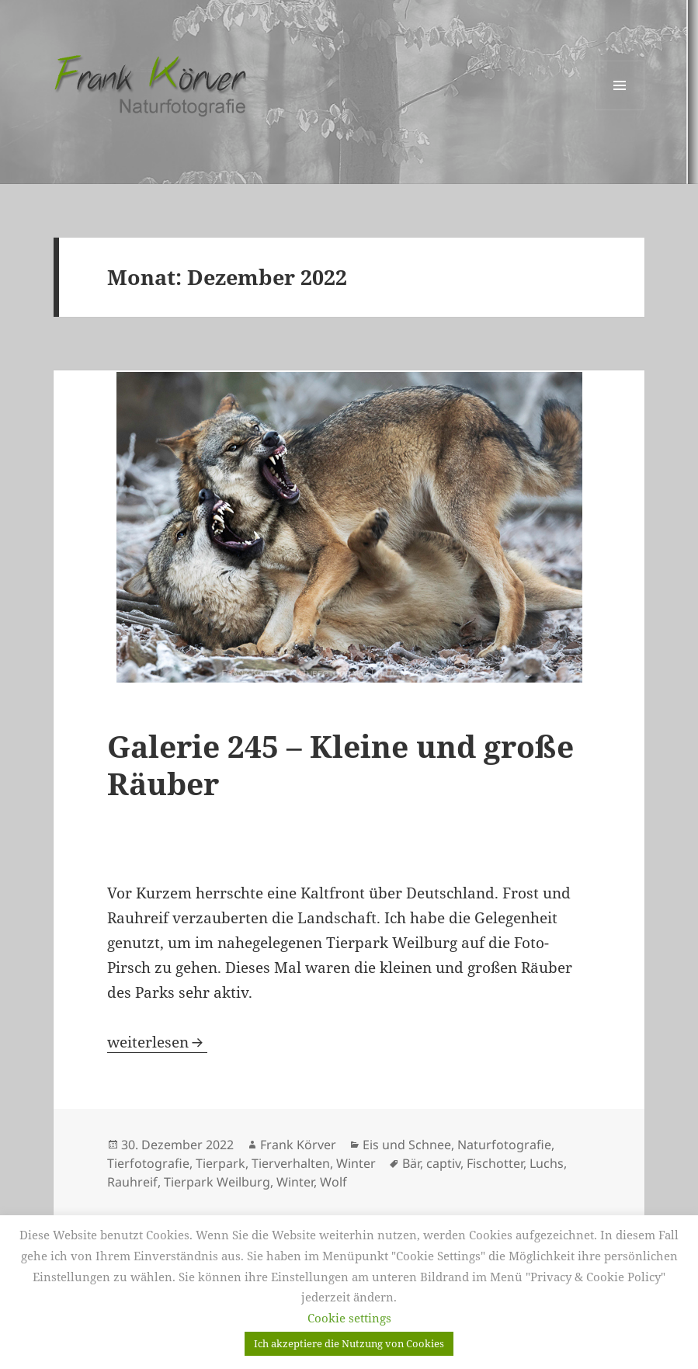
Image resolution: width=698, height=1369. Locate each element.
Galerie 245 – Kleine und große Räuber (340, 764)
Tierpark (220, 1163)
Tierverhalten (291, 1163)
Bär (411, 1163)
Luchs (547, 1163)
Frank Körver (298, 1144)
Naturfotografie (504, 1144)
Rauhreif (132, 1181)
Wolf (333, 1181)
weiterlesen (157, 1042)
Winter (356, 1163)
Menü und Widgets (620, 109)
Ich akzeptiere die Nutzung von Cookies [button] (349, 1343)
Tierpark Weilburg (217, 1181)
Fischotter (495, 1163)
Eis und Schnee (407, 1144)
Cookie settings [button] (349, 1318)
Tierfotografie (148, 1163)
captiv (443, 1163)
